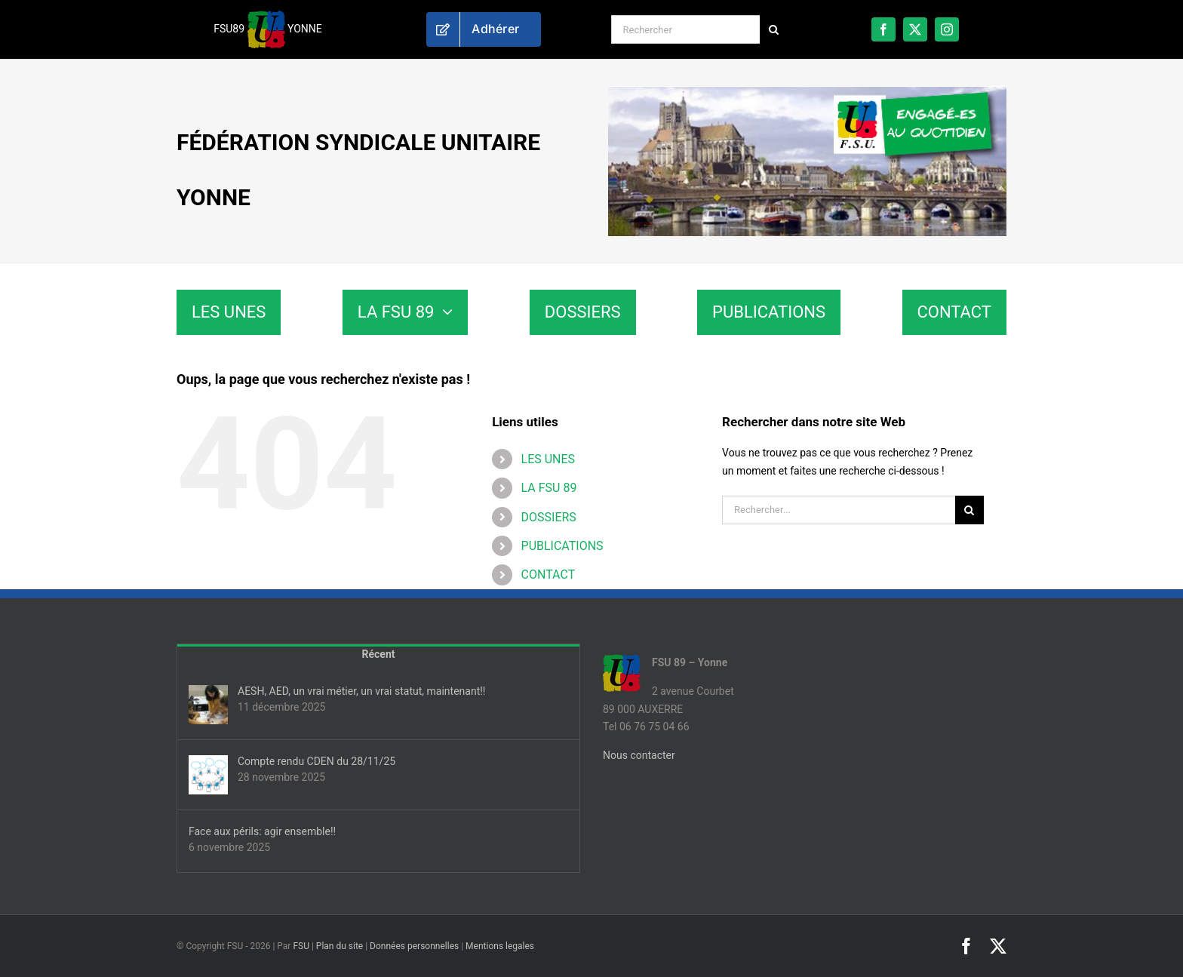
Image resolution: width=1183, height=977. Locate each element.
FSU (301, 946)
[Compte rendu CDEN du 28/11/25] (208, 774)
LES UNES (548, 459)
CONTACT (548, 574)
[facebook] (883, 29)
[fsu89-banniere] (807, 91)
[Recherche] (774, 29)
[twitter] (915, 29)
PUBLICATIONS (562, 546)
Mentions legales (500, 946)
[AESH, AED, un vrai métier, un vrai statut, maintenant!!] (208, 704)
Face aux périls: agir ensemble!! (262, 831)
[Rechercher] (685, 29)
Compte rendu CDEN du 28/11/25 (316, 761)
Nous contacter (639, 755)
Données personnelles (414, 946)
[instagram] (947, 29)
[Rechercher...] (838, 510)
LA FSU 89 (549, 488)
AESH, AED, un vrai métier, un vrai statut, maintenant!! (361, 691)
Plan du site (339, 946)
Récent (378, 654)
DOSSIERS (548, 517)
